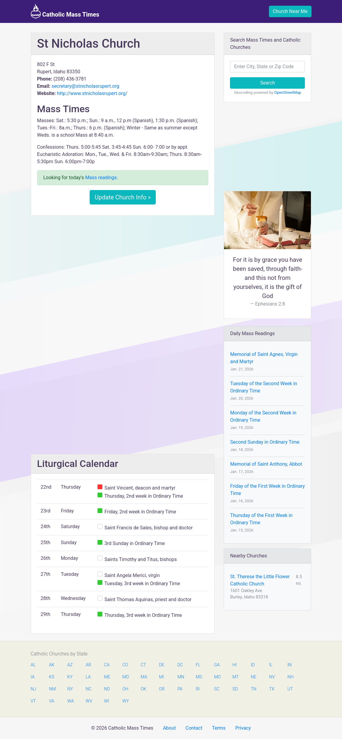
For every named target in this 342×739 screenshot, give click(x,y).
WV (89, 701)
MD (125, 677)
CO (125, 665)
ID (253, 665)
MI (161, 677)
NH (290, 677)
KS (51, 677)
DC (180, 665)
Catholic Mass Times (65, 11)
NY (70, 689)
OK (143, 689)
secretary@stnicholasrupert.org (85, 86)
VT (33, 701)
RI (198, 689)
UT (290, 689)
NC (89, 689)
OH (125, 689)
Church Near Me (290, 11)
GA (217, 665)
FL (198, 665)
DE (162, 665)
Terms (218, 728)
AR (88, 665)
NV (272, 677)
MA (144, 677)
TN (254, 689)
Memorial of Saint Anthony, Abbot (266, 464)
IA (33, 677)
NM (52, 689)
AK (51, 665)
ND (107, 689)
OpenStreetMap (287, 92)
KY (70, 677)
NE (253, 677)
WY (125, 701)
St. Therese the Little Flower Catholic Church (260, 580)
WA (70, 701)
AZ (70, 665)
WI (106, 701)
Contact (193, 728)
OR (162, 689)
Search (267, 83)
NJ (33, 689)
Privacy (243, 728)
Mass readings (101, 177)
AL (33, 665)
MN (180, 677)
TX (271, 689)
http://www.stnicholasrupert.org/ (92, 93)
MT (235, 677)
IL (270, 665)
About (169, 728)
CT (143, 665)
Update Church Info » (123, 197)
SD (235, 689)
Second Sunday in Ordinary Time (264, 442)
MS (199, 677)
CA (107, 665)
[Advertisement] (123, 265)
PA (180, 689)
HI (234, 665)
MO (217, 677)
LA (88, 677)
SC (216, 689)
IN (289, 665)
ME (107, 677)
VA (51, 701)
